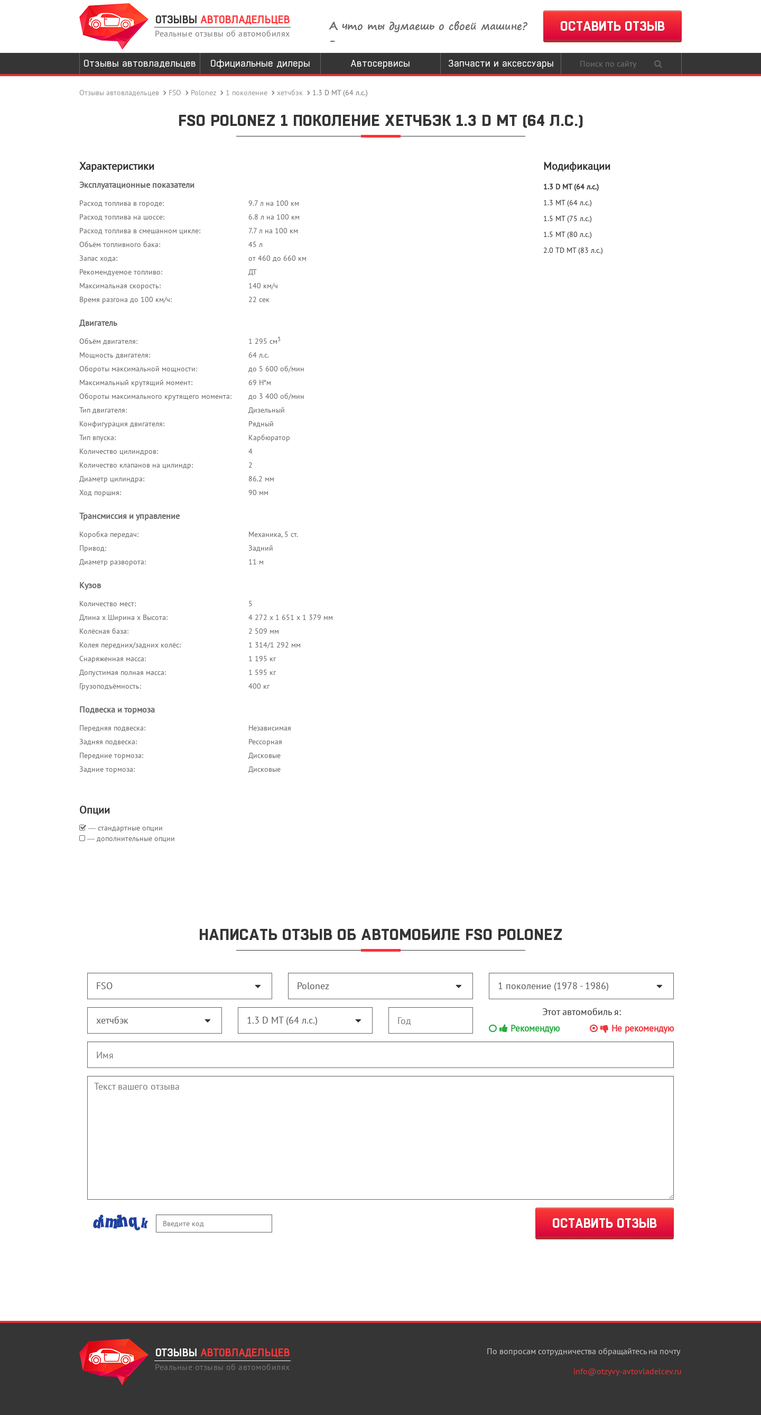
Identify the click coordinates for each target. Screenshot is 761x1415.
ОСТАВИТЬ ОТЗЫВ (612, 26)
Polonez (203, 92)
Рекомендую (524, 1028)
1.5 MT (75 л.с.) (567, 218)
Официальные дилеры (260, 63)
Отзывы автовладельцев (139, 63)
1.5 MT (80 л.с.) (567, 234)
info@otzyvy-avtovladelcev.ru (627, 1371)
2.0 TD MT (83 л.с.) (573, 250)
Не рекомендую (632, 1028)
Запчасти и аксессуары (501, 63)
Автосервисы (380, 63)
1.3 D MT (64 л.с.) (571, 186)
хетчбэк (290, 92)
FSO (175, 92)
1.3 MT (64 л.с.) (567, 202)
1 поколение (246, 92)
